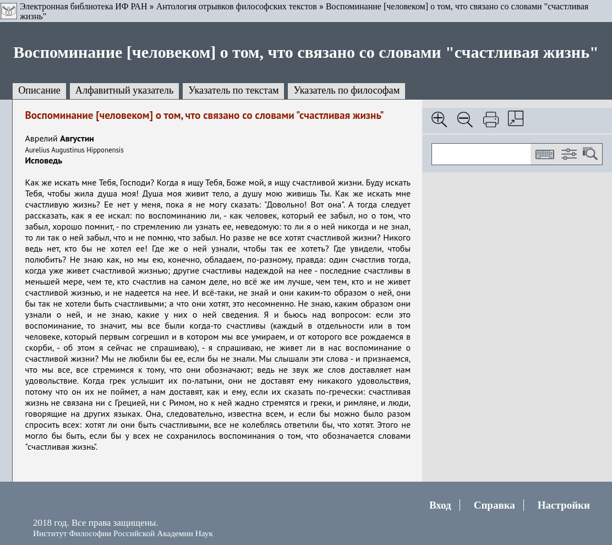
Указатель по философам (346, 90)
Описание (39, 90)
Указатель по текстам (233, 90)
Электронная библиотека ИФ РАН (83, 6)
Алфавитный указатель (124, 90)
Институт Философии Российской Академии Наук (123, 533)
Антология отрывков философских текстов (236, 6)
